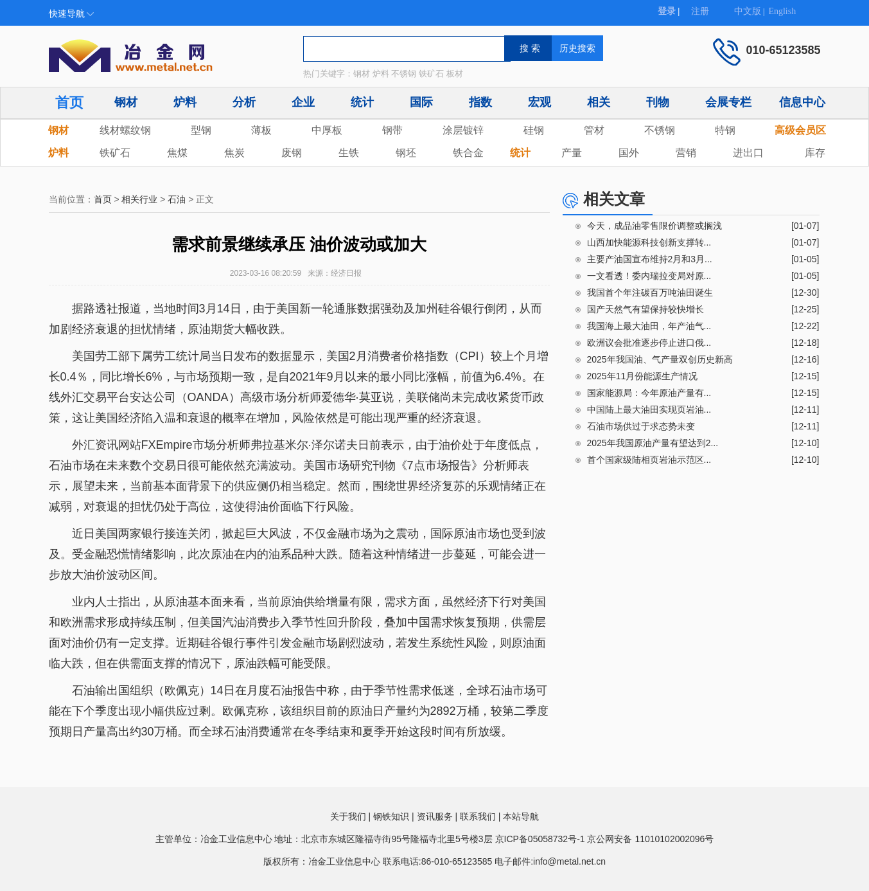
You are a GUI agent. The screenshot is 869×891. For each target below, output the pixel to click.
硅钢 (533, 130)
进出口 (748, 152)
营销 (686, 152)
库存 (815, 152)
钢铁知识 (391, 816)
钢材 (125, 102)
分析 (244, 102)
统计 (362, 102)
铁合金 (468, 152)
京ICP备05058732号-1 (540, 839)
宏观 (539, 102)
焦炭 (234, 152)
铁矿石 (115, 152)
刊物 (657, 102)
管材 (594, 130)
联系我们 (478, 816)
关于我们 (348, 816)
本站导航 (521, 816)
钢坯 (406, 152)
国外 (629, 152)
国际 (421, 102)
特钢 (725, 130)
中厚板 (327, 130)
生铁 (348, 152)
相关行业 (139, 199)
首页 (69, 102)
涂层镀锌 (463, 130)
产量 (571, 152)
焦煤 (177, 152)
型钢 (201, 130)
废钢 (291, 152)
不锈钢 (659, 130)
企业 (303, 102)
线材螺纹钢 (125, 130)
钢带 (392, 130)
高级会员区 (800, 130)
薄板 (261, 130)
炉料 (185, 102)
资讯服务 (435, 816)
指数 (480, 102)
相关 (598, 102)
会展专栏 (728, 102)
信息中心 (802, 102)
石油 (177, 199)
